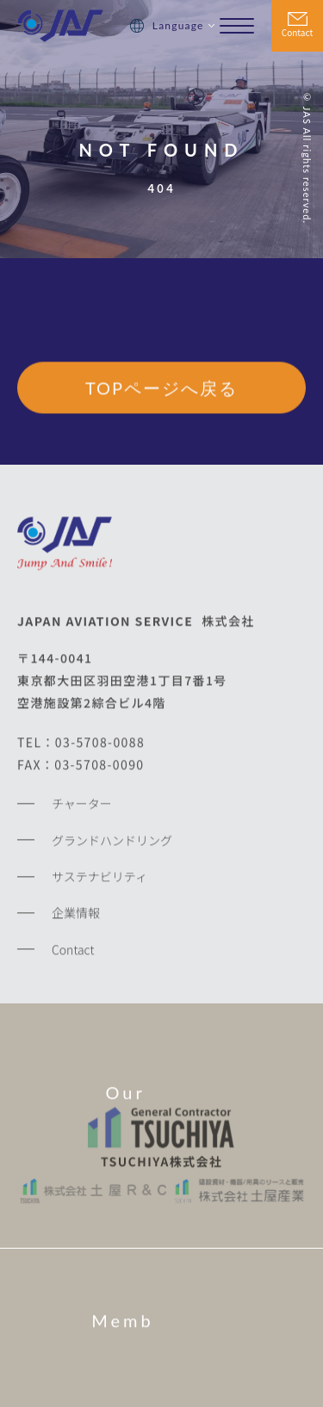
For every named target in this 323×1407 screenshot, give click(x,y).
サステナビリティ (99, 879)
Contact (297, 32)
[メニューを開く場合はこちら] (237, 26)
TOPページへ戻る (161, 388)
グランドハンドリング (112, 842)
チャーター (82, 806)
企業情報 (76, 915)
